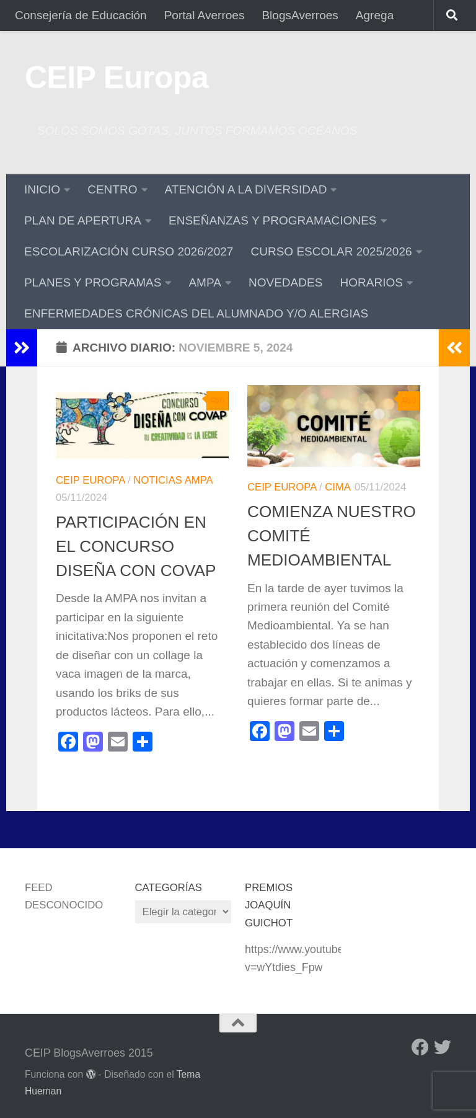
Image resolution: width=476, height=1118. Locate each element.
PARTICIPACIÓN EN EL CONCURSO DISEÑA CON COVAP (136, 546)
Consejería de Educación (81, 15)
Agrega (375, 15)
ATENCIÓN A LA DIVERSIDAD (246, 189)
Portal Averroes (204, 15)
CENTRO (112, 189)
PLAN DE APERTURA (82, 220)
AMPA (204, 282)
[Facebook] (420, 1047)
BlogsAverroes (300, 15)
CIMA (338, 487)
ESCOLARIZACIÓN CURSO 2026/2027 (128, 251)
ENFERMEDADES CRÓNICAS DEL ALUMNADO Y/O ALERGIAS (196, 313)
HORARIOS (371, 282)
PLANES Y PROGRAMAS (92, 282)
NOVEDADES (286, 282)
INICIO (42, 189)
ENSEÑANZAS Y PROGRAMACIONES (273, 220)
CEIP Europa (116, 77)
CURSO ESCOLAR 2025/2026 (331, 251)
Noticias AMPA (173, 480)
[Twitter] (442, 1047)
